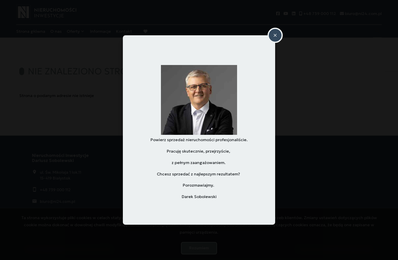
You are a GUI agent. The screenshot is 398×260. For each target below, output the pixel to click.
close (275, 35)
